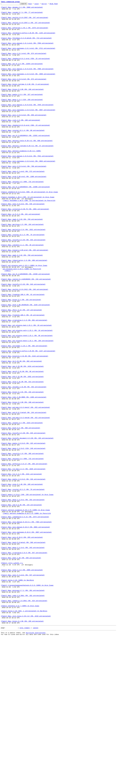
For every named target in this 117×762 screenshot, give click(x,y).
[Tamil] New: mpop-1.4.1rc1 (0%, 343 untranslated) (23, 657)
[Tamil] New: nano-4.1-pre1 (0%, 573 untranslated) (23, 205)
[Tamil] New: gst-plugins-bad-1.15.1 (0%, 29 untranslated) (26, 390)
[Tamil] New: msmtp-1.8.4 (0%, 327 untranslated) (22, 113)
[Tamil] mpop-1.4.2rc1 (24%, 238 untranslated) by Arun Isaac (27, 593)
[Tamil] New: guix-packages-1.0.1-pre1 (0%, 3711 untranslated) (28, 57)
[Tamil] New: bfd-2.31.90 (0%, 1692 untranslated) (22, 451)
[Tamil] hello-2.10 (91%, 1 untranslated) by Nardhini (24, 733)
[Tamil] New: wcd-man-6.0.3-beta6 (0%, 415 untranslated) (25, 501)
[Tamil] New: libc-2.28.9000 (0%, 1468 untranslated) (23, 476)
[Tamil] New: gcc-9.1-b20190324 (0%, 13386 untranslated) (25, 224)
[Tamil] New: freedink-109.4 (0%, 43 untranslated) (23, 353)
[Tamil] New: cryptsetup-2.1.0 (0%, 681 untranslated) (24, 384)
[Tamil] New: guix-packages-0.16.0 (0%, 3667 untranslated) (26, 638)
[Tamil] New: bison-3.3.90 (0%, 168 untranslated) (22, 107)
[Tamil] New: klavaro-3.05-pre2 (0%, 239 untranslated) (24, 300)
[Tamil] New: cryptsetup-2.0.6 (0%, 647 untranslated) (24, 663)
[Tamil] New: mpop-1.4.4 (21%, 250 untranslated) (22, 119)
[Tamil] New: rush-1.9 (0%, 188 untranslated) (20, 144)
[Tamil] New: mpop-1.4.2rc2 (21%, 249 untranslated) (23, 538)
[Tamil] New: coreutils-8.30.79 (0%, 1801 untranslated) (25, 250)
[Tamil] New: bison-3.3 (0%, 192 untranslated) (21, 359)
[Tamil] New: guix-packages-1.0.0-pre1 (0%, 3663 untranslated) (28, 193)
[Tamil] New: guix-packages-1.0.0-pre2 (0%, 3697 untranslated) (28, 131)
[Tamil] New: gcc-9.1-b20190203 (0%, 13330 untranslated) (25, 328)
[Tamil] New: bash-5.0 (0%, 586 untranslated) (20, 513)
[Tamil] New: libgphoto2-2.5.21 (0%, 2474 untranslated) (25, 620)
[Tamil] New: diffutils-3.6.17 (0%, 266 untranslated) (24, 556)
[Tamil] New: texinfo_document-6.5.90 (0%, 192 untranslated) (27, 525)
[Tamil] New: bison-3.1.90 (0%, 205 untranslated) (22, 745)
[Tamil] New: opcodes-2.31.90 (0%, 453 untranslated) (23, 464)
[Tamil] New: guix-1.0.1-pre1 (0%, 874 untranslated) (23, 64)
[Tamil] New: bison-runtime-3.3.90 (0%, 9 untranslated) (25, 101)
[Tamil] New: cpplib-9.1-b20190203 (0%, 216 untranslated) (26, 334)
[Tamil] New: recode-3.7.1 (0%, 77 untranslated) (22, 14)
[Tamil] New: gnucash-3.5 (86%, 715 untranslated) (22, 217)
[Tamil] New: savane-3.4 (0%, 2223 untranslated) (22, 507)
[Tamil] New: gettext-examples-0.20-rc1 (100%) (21, 181)
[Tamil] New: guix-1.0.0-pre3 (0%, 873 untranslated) (23, 94)
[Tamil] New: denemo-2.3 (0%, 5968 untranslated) (22, 8)
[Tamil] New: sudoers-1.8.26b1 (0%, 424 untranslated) (24, 720)
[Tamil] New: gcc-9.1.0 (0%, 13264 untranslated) (22, 76)
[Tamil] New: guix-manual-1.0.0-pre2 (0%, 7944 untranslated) (27, 125)
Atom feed (57, 4)
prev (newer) (25, 752)
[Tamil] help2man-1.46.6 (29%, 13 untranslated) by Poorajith (29, 240)
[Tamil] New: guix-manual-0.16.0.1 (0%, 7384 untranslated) (26, 626)
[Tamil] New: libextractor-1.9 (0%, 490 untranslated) (24, 312)
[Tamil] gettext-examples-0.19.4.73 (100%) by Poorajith (27, 616)
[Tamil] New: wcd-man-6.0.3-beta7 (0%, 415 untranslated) (25, 488)
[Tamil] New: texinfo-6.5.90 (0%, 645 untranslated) (23, 519)
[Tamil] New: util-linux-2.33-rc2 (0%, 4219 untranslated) (26, 739)
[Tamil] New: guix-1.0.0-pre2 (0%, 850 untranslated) (23, 137)
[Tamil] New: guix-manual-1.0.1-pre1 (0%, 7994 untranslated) (27, 51)
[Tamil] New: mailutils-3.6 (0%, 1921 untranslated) (23, 275)
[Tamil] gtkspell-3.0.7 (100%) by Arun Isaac (20, 726)
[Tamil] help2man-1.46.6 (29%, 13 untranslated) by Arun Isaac (27, 236)
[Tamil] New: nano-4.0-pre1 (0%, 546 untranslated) (23, 244)
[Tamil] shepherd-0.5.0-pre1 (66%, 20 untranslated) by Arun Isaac (29, 230)
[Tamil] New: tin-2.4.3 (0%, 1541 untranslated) (21, 568)
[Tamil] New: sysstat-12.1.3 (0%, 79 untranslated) (23, 281)
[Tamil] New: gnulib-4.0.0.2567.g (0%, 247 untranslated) (25, 27)
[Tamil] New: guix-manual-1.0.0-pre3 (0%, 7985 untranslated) (27, 82)
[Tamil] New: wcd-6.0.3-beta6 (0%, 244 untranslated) (23, 494)
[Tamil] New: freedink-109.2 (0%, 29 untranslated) (23, 377)
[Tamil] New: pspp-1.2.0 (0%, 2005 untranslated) (22, 683)
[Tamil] (7, 324)
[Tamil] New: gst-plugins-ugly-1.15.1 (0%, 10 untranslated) (27, 396)
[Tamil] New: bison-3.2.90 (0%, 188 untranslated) (22, 482)
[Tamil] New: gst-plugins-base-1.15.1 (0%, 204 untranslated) (27, 408)
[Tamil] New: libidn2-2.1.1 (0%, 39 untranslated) (22, 293)
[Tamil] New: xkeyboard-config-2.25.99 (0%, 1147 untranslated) (28, 421)
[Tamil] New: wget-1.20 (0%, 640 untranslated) (21, 669)
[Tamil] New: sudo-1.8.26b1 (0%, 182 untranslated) (23, 714)
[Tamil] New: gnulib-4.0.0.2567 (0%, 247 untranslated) (24, 20)
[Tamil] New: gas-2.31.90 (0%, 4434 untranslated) (22, 439)
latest (35, 752)
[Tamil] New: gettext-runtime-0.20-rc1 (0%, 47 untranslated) (27, 174)
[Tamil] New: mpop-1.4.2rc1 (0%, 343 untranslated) (23, 599)
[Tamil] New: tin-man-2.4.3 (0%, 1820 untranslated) (23, 562)
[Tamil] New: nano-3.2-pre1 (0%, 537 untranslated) (23, 689)
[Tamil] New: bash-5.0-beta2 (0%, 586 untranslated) (23, 650)
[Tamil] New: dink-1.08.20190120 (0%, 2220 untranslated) (25, 365)
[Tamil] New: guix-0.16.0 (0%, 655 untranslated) (22, 644)
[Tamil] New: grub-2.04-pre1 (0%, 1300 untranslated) (23, 211)
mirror (48, 4)
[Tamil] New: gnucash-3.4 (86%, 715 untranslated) (22, 550)
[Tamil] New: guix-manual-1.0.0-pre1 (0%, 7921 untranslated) (27, 187)
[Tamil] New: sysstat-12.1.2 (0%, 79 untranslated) (23, 587)
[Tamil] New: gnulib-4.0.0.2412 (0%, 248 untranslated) (24, 347)
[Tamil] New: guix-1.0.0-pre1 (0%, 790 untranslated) (23, 199)
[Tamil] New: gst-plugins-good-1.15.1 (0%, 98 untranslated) (27, 402)
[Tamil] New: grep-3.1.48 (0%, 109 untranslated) (22, 581)
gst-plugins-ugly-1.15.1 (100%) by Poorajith (22, 322)
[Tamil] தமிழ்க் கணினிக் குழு (12, 675)
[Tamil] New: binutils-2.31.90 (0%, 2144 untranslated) (24, 427)
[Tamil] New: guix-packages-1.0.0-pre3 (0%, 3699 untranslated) (28, 88)
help (33, 4)
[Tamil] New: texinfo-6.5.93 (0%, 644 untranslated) (23, 287)
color (40, 4)
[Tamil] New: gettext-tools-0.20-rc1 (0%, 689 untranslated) (27, 168)
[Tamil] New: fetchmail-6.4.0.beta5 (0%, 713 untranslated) (26, 45)
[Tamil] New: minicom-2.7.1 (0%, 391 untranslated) (23, 708)
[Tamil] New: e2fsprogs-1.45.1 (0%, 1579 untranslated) (24, 33)
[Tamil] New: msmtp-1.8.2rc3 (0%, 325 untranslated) (23, 531)
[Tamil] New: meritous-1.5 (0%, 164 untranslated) (22, 269)
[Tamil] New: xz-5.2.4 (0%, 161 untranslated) (20, 256)
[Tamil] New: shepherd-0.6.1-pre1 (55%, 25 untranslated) (25, 70)
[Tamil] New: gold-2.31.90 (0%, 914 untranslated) (22, 458)
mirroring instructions (35, 757)
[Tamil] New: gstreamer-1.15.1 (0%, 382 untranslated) (24, 414)
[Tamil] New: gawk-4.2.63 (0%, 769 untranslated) (22, 263)
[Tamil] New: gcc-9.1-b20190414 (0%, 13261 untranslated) (25, 162)
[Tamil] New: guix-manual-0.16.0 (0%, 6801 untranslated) (25, 632)
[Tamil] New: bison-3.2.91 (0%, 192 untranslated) (22, 470)
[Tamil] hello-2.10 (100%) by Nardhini (17, 696)
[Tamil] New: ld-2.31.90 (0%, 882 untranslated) (21, 433)
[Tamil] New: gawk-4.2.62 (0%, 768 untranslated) (22, 306)
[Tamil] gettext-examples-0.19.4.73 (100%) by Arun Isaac (25, 611)
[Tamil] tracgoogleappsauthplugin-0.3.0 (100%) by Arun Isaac (27, 702)
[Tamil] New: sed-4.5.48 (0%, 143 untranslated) (21, 605)
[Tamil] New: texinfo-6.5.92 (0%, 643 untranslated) (23, 341)
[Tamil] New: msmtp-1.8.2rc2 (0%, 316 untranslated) (23, 574)
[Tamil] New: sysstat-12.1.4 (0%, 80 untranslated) (23, 156)
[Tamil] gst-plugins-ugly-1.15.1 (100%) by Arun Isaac (24, 318)
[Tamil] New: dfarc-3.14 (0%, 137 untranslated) (21, 371)
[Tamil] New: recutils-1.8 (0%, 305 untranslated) (22, 544)
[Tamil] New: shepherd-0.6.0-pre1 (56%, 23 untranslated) (25, 150)
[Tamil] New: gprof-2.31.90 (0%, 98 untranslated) (22, 445)
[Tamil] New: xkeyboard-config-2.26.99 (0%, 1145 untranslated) (28, 39)
